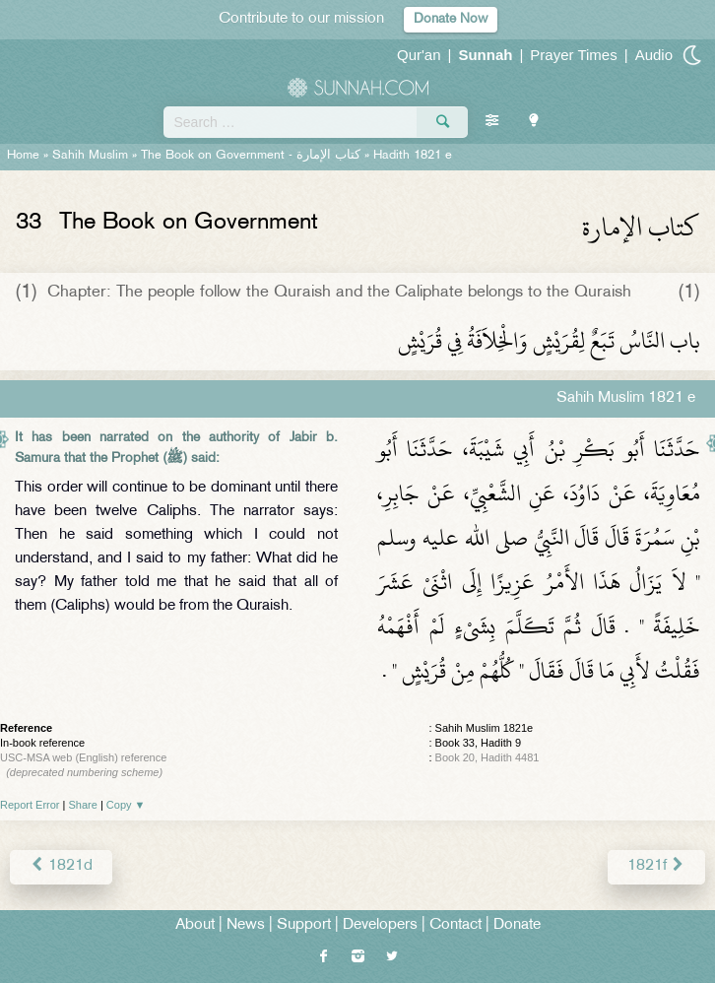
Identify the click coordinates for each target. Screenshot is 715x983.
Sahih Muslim (90, 156)
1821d (61, 866)
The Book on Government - (250, 156)
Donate (517, 925)
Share (83, 805)
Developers (380, 925)
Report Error (30, 805)
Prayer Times (573, 54)
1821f (656, 866)
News (246, 925)
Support (304, 925)
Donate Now (451, 19)
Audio (654, 54)
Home (23, 156)
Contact (455, 925)
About (195, 925)
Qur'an (419, 54)
